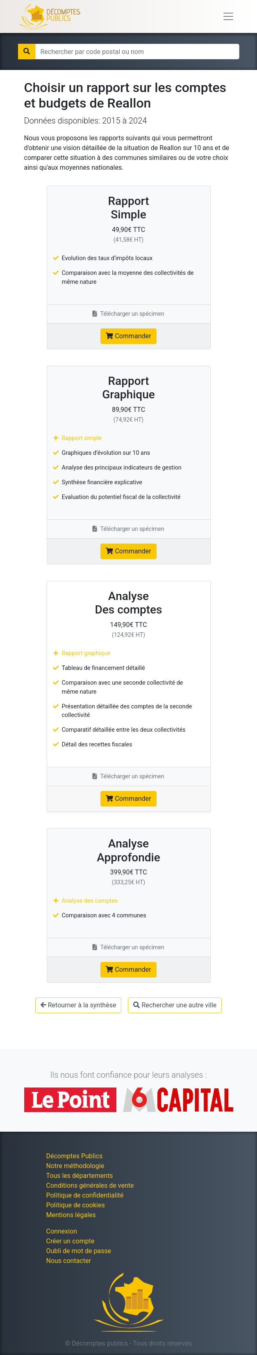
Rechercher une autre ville (174, 1005)
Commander (128, 336)
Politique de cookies (75, 1205)
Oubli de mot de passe (78, 1251)
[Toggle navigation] (228, 16)
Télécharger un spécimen (128, 313)
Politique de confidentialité (85, 1195)
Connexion (61, 1231)
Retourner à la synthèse (78, 1005)
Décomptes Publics (74, 1156)
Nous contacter (68, 1261)
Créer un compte (70, 1241)
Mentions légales (71, 1215)
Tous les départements (79, 1176)
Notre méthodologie (75, 1166)
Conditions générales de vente (90, 1185)
